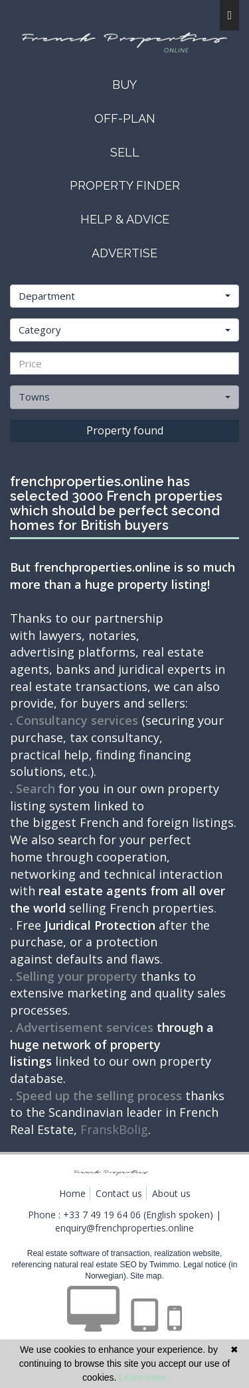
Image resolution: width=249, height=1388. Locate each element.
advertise (124, 253)
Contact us (119, 1193)
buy (124, 85)
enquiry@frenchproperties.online (124, 1228)
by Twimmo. (160, 1264)
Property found (124, 430)
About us (171, 1193)
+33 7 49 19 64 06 (102, 1214)
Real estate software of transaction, (90, 1253)
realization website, (188, 1253)
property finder (125, 185)
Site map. (147, 1276)
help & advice (124, 219)
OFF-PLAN (124, 118)
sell (124, 152)
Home (72, 1193)
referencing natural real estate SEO (75, 1264)
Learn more (143, 1377)
